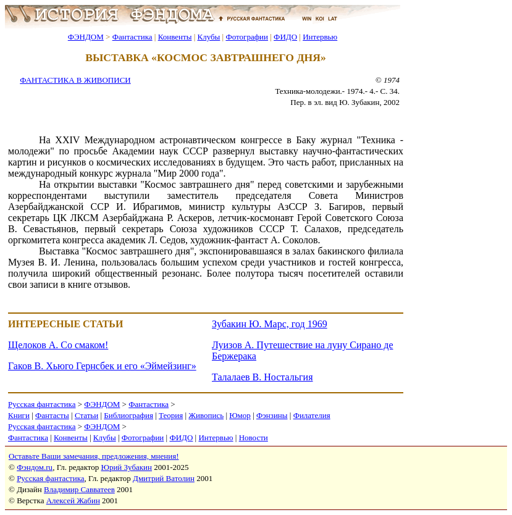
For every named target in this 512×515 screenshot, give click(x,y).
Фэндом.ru (34, 467)
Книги (19, 415)
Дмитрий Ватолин (164, 478)
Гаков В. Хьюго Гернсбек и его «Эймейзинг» (102, 366)
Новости (253, 437)
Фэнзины (272, 415)
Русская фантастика (41, 404)
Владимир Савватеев (79, 489)
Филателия (311, 415)
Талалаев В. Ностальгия (262, 377)
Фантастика (132, 36)
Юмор (240, 415)
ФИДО (285, 36)
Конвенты (175, 36)
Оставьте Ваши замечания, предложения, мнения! (93, 456)
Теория (171, 415)
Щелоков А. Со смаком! (58, 345)
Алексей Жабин (73, 500)
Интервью (320, 36)
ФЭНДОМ (86, 36)
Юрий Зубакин (126, 467)
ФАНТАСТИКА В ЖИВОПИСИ (75, 80)
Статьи (86, 415)
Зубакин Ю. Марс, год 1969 (269, 324)
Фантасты (52, 415)
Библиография (128, 415)
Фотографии (246, 36)
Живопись (206, 415)
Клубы (208, 36)
